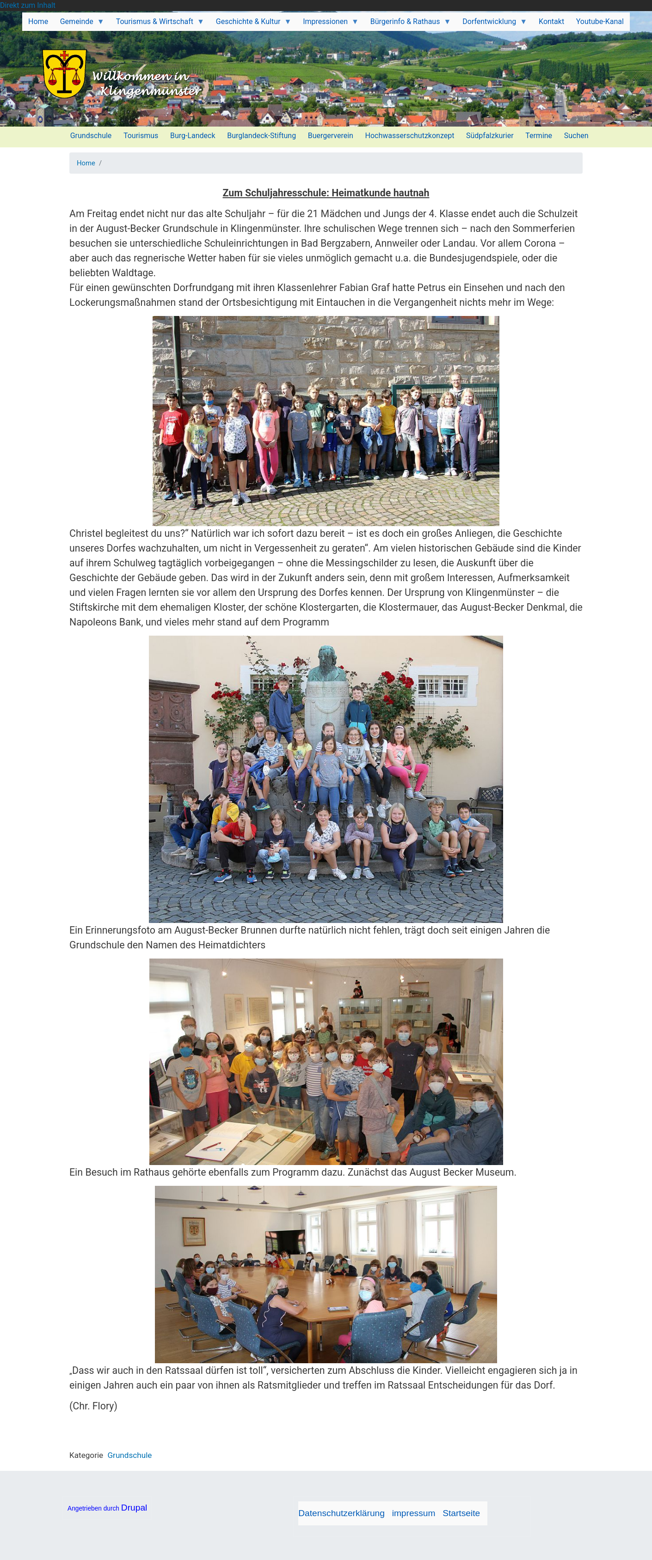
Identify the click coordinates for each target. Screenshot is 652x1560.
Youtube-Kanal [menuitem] (600, 21)
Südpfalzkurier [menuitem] (490, 135)
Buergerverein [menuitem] (330, 135)
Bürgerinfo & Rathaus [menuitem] (407, 24)
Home (86, 163)
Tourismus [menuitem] (140, 135)
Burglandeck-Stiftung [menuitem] (261, 135)
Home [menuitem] (38, 21)
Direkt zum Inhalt (27, 5)
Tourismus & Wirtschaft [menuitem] (157, 24)
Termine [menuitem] (538, 135)
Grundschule (129, 1455)
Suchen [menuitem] (576, 135)
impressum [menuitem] (414, 1513)
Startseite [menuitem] (461, 1513)
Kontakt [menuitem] (551, 21)
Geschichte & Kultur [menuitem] (250, 24)
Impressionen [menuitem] (328, 24)
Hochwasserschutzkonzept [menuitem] (410, 135)
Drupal (134, 1507)
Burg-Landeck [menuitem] (192, 135)
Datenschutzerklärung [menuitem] (341, 1513)
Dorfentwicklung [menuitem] (491, 24)
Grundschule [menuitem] (91, 135)
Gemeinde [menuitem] (79, 24)
